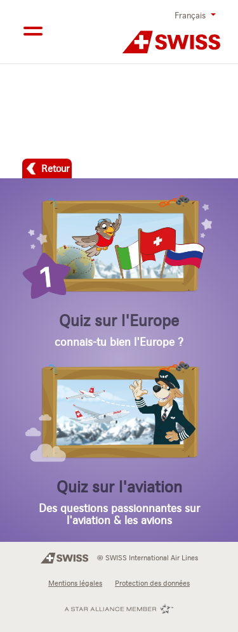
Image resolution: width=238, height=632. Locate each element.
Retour (55, 168)
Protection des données (152, 583)
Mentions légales (75, 583)
